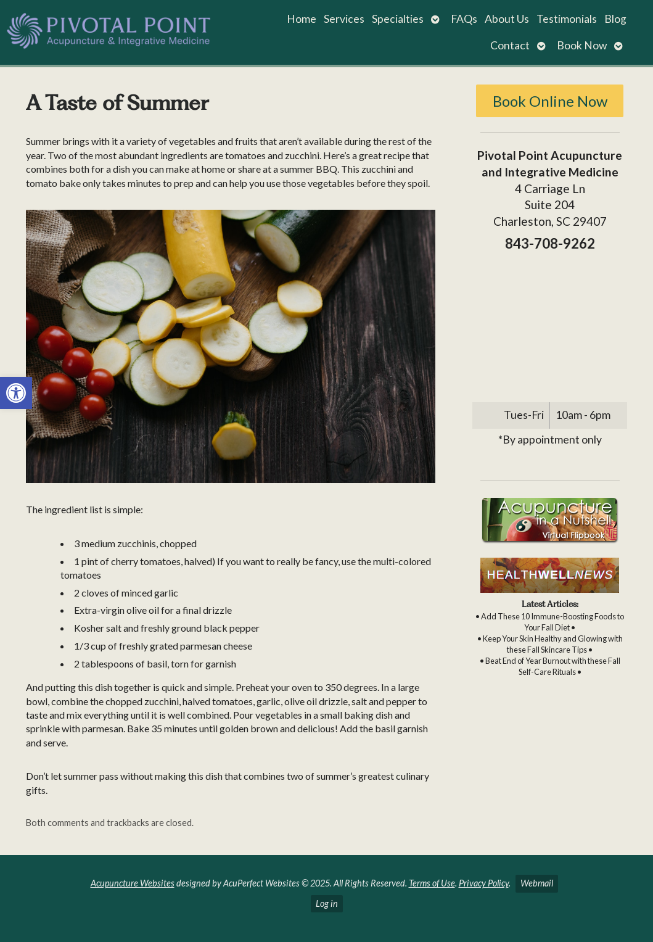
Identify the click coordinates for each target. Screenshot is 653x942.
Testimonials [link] (566, 18)
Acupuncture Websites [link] (133, 883)
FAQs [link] (464, 18)
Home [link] (301, 18)
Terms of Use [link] (432, 883)
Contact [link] (510, 45)
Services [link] (344, 18)
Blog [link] (615, 18)
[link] (16, 393)
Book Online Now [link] (550, 101)
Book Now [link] (582, 45)
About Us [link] (507, 18)
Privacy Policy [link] (484, 883)
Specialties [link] (398, 18)
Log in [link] (327, 903)
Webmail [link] (536, 883)
